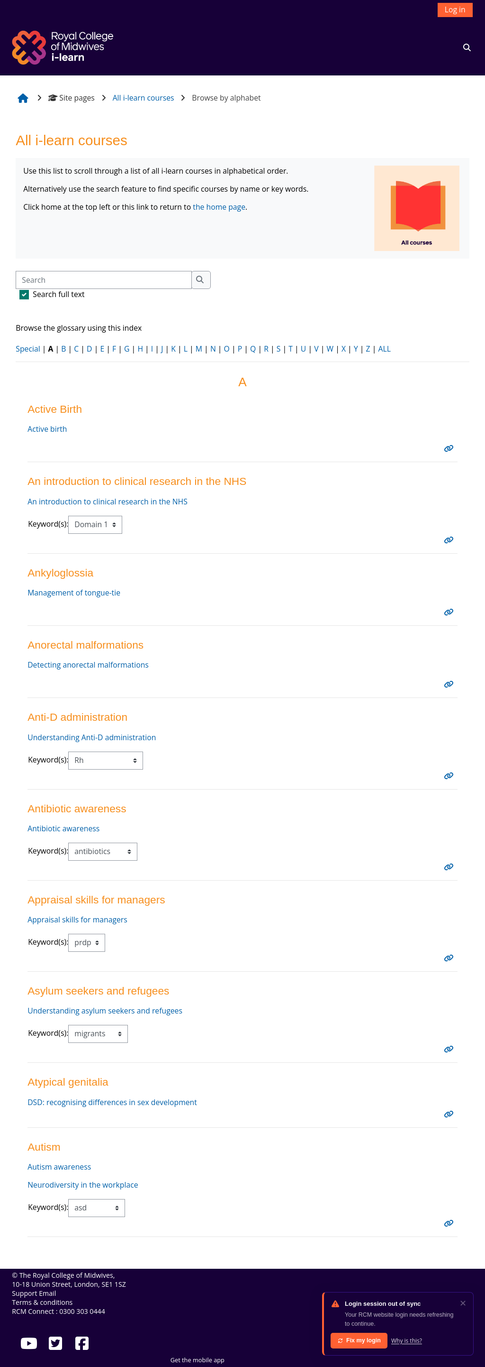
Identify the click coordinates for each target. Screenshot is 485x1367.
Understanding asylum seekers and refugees (104, 1010)
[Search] (103, 280)
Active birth (47, 429)
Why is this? (406, 1341)
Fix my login (359, 1340)
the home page (219, 207)
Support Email (34, 1293)
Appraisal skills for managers (77, 919)
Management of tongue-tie (73, 592)
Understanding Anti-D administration (91, 737)
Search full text (58, 294)
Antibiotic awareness (63, 828)
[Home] (64, 46)
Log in (455, 9)
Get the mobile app (198, 1360)
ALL (384, 349)
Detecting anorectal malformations (88, 665)
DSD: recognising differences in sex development (112, 1102)
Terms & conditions (42, 1302)
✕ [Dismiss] (463, 1303)
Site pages (71, 98)
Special (28, 349)
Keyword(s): (48, 524)
